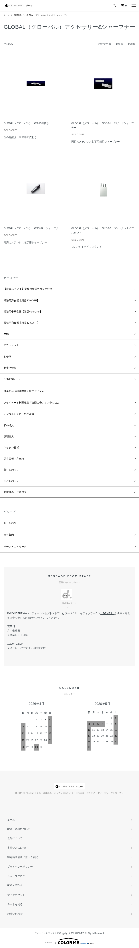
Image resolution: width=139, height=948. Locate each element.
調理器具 (17, 15)
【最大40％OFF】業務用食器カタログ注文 (28, 288)
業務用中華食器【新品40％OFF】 (23, 311)
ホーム (6, 15)
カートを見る (15, 904)
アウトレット (11, 345)
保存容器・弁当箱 (14, 458)
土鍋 (6, 333)
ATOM (18, 885)
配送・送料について (18, 829)
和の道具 (9, 425)
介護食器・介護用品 (15, 491)
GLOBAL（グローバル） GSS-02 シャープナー (32, 228)
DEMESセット (12, 379)
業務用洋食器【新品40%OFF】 (21, 300)
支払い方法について (18, 847)
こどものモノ (11, 480)
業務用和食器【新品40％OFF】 (22, 322)
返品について (15, 838)
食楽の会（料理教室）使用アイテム (24, 390)
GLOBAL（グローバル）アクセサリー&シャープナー (48, 15)
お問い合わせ (15, 913)
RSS (10, 885)
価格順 (119, 43)
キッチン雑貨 (11, 447)
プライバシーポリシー (20, 866)
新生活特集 (10, 367)
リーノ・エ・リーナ (15, 546)
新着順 (131, 43)
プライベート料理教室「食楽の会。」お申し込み (32, 402)
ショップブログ (16, 876)
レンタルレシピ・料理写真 (19, 413)
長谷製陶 (9, 534)
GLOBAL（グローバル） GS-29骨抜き (26, 123)
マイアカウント (16, 894)
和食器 (7, 356)
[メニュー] (133, 5)
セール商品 (10, 523)
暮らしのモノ (11, 469)
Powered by (69, 941)
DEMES (107, 613)
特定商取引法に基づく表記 (22, 857)
